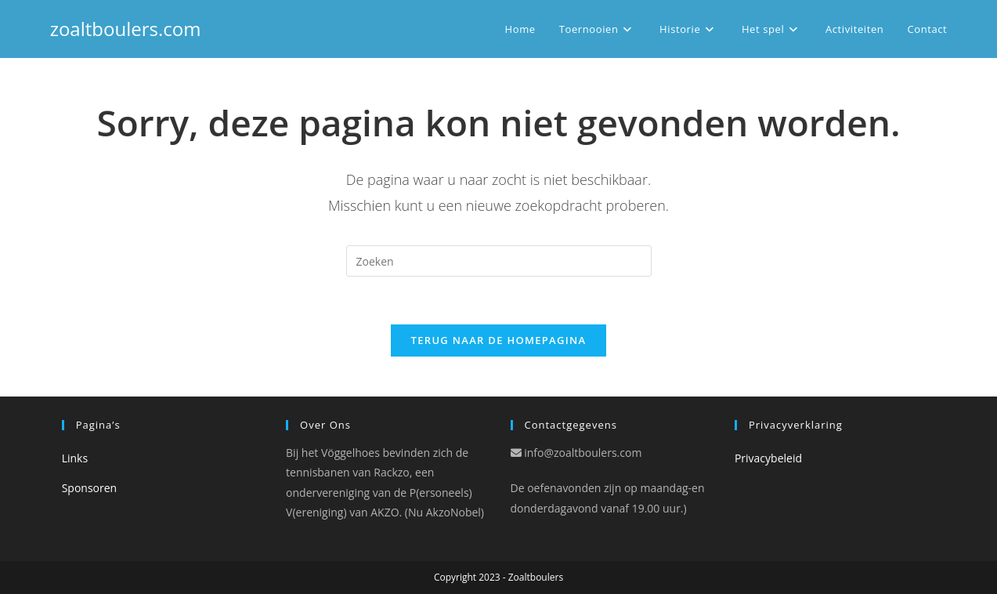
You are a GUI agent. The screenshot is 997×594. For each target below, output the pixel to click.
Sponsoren (89, 487)
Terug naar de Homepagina (499, 340)
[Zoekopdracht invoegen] (499, 261)
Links (75, 458)
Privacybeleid (768, 458)
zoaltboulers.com (125, 29)
